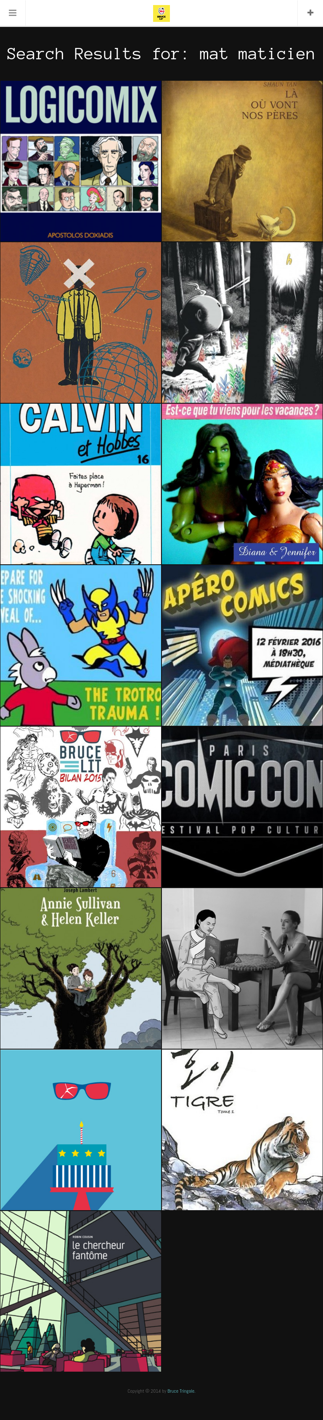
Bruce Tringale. (181, 1391)
